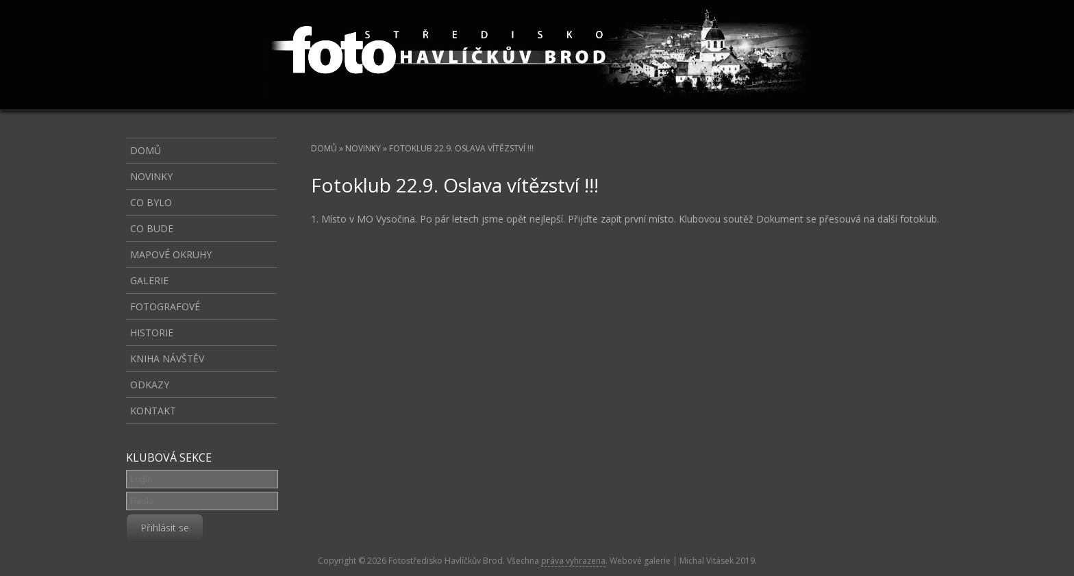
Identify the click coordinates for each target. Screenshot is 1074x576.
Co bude (151, 228)
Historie (151, 332)
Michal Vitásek (706, 560)
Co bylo (151, 202)
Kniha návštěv (167, 358)
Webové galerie (640, 560)
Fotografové (165, 306)
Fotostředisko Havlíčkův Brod (445, 560)
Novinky (363, 148)
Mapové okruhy (171, 254)
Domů (324, 148)
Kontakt (153, 410)
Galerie (149, 280)
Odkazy (149, 384)
